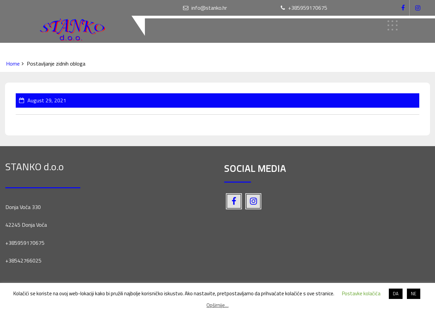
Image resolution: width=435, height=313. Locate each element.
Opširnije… (217, 305)
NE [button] (413, 293)
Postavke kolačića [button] (361, 293)
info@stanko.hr (205, 8)
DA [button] (396, 293)
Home (13, 64)
